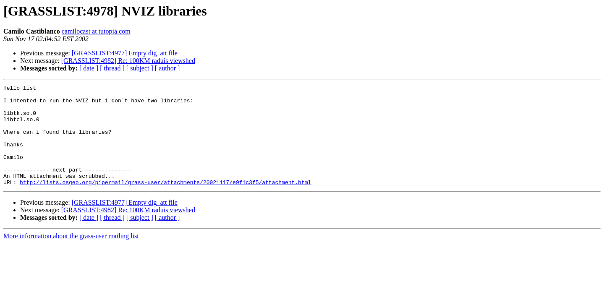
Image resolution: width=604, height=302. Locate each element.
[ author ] (167, 68)
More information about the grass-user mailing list (71, 256)
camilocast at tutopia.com (96, 31)
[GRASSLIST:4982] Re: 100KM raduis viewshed (128, 60)
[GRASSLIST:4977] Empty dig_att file (125, 53)
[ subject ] (139, 68)
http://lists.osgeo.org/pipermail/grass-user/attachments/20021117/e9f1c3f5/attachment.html (165, 202)
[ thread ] (112, 68)
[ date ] (88, 68)
